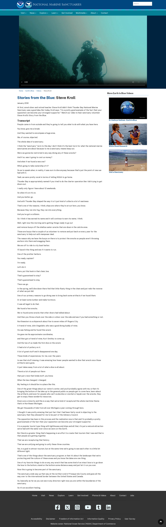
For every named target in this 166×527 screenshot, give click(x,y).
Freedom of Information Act (71, 519)
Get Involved (67, 13)
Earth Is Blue (29, 91)
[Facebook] (58, 509)
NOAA (88, 524)
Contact (104, 13)
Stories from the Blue (35, 98)
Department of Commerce (104, 524)
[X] (67, 509)
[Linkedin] (108, 509)
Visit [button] (23, 13)
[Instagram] (77, 509)
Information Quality (95, 519)
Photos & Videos (99, 495)
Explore (61, 495)
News (51, 495)
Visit (43, 495)
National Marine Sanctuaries (57, 5)
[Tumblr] (99, 509)
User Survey (130, 519)
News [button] (33, 13)
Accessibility (36, 519)
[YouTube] (88, 509)
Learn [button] (55, 13)
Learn (70, 495)
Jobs (132, 495)
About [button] (94, 13)
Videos (38, 91)
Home (21, 91)
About (112, 495)
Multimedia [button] (81, 13)
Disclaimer (50, 519)
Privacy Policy (114, 519)
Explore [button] (44, 13)
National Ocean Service (74, 524)
